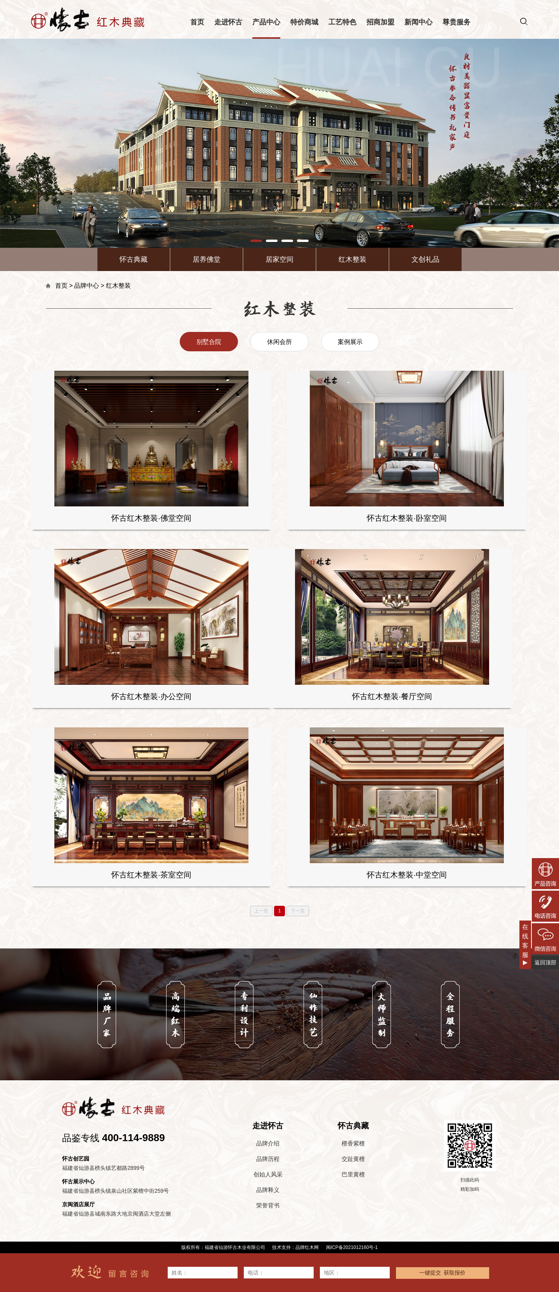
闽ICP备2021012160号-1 (352, 1247)
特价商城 (304, 22)
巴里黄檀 (353, 1174)
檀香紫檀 (353, 1143)
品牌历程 (268, 1159)
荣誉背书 (268, 1205)
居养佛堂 (206, 259)
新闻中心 (418, 22)
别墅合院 (208, 342)
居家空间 (279, 259)
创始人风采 (268, 1174)
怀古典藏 (134, 259)
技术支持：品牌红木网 (295, 1247)
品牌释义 (268, 1190)
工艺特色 (342, 22)
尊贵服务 (456, 22)
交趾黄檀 (353, 1159)
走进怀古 (228, 22)
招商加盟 (380, 22)
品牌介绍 (268, 1143)
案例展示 (350, 342)
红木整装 (352, 259)
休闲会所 (279, 342)
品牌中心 (86, 285)
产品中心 (266, 22)
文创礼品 (425, 259)
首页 (197, 22)
